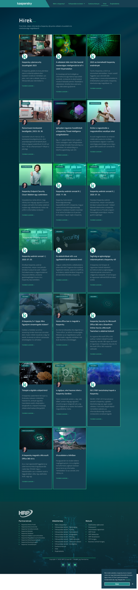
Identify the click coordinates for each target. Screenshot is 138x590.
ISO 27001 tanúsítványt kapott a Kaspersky (103, 405)
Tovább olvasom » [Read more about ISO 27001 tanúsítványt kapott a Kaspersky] (97, 432)
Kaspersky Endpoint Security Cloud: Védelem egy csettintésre (34, 201)
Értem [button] (117, 584)
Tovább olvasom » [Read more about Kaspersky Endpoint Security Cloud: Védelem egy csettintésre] (29, 225)
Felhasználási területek (76, 3)
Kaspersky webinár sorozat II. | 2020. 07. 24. (103, 199)
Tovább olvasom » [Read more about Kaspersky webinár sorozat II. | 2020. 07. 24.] (97, 227)
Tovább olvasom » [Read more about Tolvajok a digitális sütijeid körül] (29, 430)
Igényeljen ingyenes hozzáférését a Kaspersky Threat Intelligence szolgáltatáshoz (67, 136)
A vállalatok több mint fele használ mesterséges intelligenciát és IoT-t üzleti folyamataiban (67, 67)
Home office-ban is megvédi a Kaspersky (69, 332)
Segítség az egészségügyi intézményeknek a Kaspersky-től (103, 266)
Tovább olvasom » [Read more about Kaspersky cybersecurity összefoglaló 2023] (29, 86)
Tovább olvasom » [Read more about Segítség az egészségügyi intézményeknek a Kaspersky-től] (97, 295)
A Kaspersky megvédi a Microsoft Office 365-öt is (33, 470)
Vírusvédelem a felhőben (66, 468)
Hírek (104, 3)
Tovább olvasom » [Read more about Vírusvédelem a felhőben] (63, 491)
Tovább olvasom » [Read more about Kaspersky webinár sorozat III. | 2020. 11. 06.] (63, 227)
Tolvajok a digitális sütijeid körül (33, 405)
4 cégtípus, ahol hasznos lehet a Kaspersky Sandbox (69, 405)
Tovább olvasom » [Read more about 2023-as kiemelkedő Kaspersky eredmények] (97, 88)
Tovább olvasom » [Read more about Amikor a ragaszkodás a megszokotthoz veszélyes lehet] (97, 155)
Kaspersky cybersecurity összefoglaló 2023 (32, 63)
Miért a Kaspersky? (59, 3)
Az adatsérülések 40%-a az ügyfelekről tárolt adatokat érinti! (67, 266)
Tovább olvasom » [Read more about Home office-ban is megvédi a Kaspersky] (63, 355)
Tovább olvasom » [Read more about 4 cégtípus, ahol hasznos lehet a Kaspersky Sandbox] (63, 427)
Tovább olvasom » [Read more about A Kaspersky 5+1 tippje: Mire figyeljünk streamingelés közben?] (29, 358)
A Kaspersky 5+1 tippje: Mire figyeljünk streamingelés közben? (34, 334)
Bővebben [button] (128, 580)
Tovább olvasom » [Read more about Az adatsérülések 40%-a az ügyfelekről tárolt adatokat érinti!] (63, 290)
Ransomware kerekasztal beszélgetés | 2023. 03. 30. (33, 132)
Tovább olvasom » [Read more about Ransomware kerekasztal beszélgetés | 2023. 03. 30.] (29, 157)
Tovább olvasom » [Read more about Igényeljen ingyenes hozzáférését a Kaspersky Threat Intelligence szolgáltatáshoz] (63, 162)
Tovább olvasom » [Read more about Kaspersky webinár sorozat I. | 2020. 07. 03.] (29, 291)
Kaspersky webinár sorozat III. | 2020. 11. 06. (69, 199)
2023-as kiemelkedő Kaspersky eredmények (100, 63)
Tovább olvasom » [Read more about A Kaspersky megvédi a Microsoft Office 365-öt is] (29, 495)
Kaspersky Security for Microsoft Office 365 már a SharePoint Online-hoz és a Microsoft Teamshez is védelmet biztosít (102, 337)
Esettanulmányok (93, 3)
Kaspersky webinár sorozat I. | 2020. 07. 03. (35, 264)
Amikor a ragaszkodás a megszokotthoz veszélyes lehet (103, 132)
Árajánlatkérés (114, 3)
